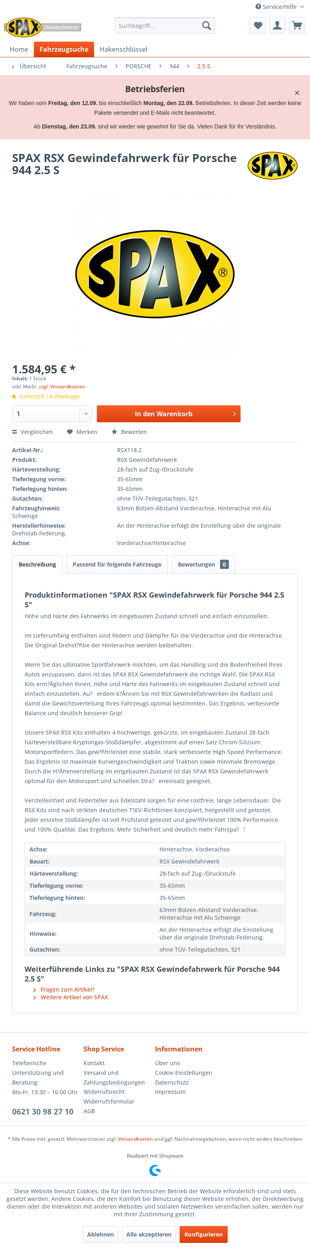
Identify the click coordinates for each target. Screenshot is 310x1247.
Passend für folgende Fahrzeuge (117, 564)
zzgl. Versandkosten (62, 386)
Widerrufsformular (109, 1101)
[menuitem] (165, 25)
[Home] (19, 49)
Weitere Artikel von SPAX (71, 997)
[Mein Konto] (277, 25)
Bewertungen (203, 564)
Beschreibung (37, 564)
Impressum (170, 1091)
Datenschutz (172, 1082)
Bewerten (129, 432)
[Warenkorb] (297, 25)
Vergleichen (32, 432)
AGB (89, 1111)
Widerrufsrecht (104, 1091)
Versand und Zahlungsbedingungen (114, 1077)
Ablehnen (100, 1234)
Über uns (167, 1063)
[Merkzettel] (257, 25)
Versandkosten (135, 1138)
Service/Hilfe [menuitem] (277, 7)
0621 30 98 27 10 (42, 1111)
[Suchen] (206, 25)
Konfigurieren (203, 1234)
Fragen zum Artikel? (64, 989)
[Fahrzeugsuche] (64, 49)
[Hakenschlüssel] (123, 49)
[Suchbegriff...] (165, 25)
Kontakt (94, 1063)
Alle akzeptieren (149, 1234)
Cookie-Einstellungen (183, 1072)
